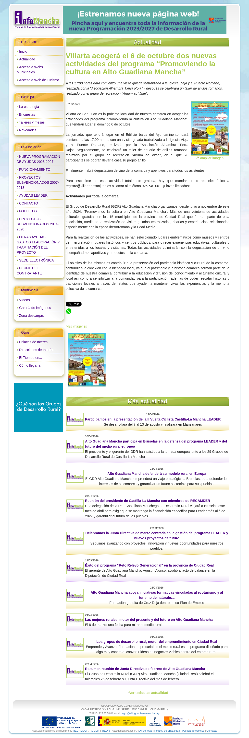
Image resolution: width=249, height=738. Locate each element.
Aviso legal (145, 730)
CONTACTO (28, 203)
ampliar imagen (212, 158)
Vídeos (24, 300)
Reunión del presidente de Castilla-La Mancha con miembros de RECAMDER (147, 501)
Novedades (28, 130)
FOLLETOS (28, 211)
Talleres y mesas (32, 122)
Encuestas (27, 114)
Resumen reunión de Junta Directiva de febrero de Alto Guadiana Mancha (145, 669)
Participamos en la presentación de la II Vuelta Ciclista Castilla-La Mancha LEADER (153, 419)
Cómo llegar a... (31, 365)
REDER (94, 730)
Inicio (23, 51)
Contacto (211, 730)
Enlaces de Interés (33, 342)
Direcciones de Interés (36, 350)
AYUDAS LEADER (33, 195)
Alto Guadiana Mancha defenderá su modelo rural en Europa (156, 474)
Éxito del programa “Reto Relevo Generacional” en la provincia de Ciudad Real (149, 565)
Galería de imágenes (35, 308)
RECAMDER (80, 730)
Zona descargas (31, 316)
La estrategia (29, 107)
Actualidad (27, 59)
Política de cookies (193, 730)
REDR (106, 730)
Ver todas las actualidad (148, 693)
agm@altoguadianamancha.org (141, 713)
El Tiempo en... (30, 358)
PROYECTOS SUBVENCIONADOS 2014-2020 (38, 224)
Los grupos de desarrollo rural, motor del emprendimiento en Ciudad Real (157, 642)
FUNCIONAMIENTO (34, 169)
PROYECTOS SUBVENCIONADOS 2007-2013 (38, 182)
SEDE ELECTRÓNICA (36, 260)
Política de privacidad (167, 730)
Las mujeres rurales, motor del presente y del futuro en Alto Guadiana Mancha (149, 620)
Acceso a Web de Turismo (39, 80)
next (212, 20)
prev (76, 20)
